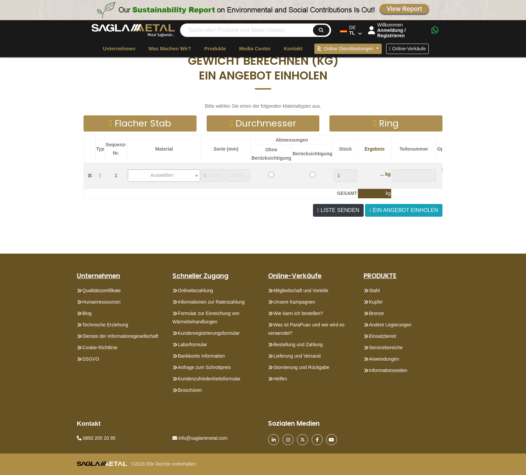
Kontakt (293, 48)
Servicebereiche (386, 347)
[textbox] (164, 175)
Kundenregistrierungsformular (209, 333)
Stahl (374, 290)
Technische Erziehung (105, 324)
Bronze (376, 313)
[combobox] (164, 175)
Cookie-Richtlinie (99, 347)
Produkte (215, 48)
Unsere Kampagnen (294, 302)
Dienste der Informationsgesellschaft (120, 336)
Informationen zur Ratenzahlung (211, 302)
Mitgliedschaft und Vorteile (300, 290)
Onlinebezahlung (195, 290)
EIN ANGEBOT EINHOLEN (403, 210)
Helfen (280, 378)
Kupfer (376, 302)
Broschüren (190, 390)
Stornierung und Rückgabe (301, 367)
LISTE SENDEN (338, 210)
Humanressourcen (101, 302)
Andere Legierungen (390, 324)
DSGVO (90, 359)
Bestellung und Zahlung (298, 344)
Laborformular (192, 344)
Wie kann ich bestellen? (298, 313)
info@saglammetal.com (199, 438)
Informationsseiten (388, 370)
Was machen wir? (169, 48)
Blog (87, 313)
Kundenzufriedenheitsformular (209, 378)
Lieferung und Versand (297, 356)
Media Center (255, 48)
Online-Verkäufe (407, 48)
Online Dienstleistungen (346, 48)
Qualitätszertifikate (101, 290)
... (382, 174)
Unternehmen (119, 48)
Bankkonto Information (201, 356)
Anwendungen (384, 359)
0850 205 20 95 (96, 438)
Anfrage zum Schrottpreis (204, 367)
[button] (263, 61)
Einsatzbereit (382, 336)
